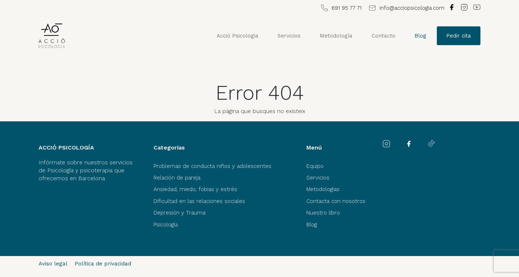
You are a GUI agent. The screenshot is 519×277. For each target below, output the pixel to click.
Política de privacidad (103, 263)
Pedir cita (458, 36)
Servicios (289, 36)
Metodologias (323, 189)
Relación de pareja (177, 177)
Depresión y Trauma (179, 212)
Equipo (315, 166)
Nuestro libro (323, 212)
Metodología (336, 36)
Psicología (166, 224)
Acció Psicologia (237, 36)
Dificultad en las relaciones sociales (199, 201)
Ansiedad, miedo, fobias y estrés (195, 189)
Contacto (383, 36)
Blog (420, 36)
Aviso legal (53, 263)
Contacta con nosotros (335, 201)
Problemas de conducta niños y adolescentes (212, 166)
